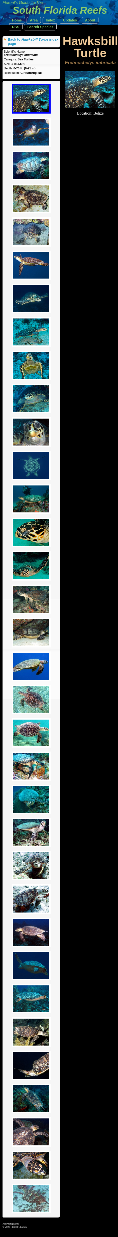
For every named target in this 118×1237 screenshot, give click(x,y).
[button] (17, 20)
